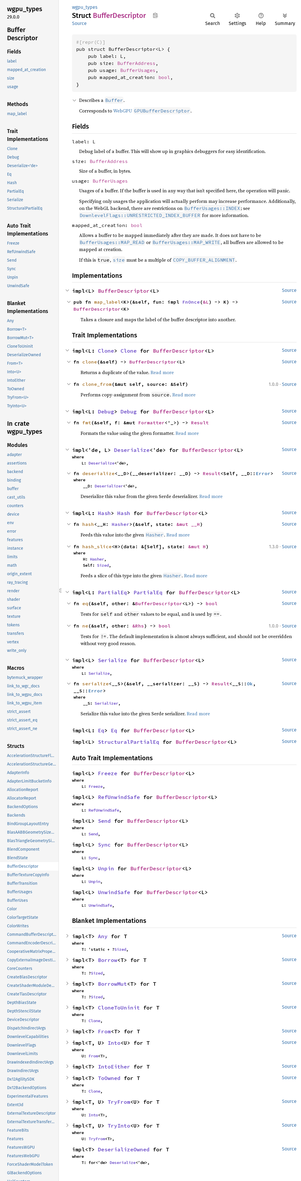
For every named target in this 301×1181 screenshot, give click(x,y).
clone (89, 362)
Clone (106, 350)
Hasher (120, 524)
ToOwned (109, 1078)
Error (263, 473)
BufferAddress (136, 63)
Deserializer (109, 486)
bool (164, 77)
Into (114, 1042)
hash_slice (97, 546)
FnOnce (191, 302)
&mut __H (188, 524)
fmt (86, 422)
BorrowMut (112, 983)
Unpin (106, 868)
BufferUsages (137, 70)
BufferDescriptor (124, 290)
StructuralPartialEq (128, 741)
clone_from (97, 384)
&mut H (197, 546)
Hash (104, 513)
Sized (103, 565)
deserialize (98, 473)
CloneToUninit (119, 1007)
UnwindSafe (114, 892)
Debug (106, 411)
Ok (250, 684)
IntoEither (114, 1066)
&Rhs (138, 626)
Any (103, 936)
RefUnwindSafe (119, 797)
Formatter (151, 422)
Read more (162, 372)
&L (206, 302)
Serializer (106, 703)
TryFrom (119, 1101)
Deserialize (132, 450)
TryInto (119, 1125)
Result (200, 422)
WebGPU (151, 110)
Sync (104, 844)
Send (104, 820)
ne (85, 626)
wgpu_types (84, 7)
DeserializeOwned (124, 1149)
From (104, 1031)
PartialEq (112, 592)
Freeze (107, 773)
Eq (101, 730)
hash (88, 524)
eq (85, 603)
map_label (107, 302)
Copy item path (155, 15)
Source (79, 23)
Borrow (107, 960)
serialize (95, 684)
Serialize (112, 660)
